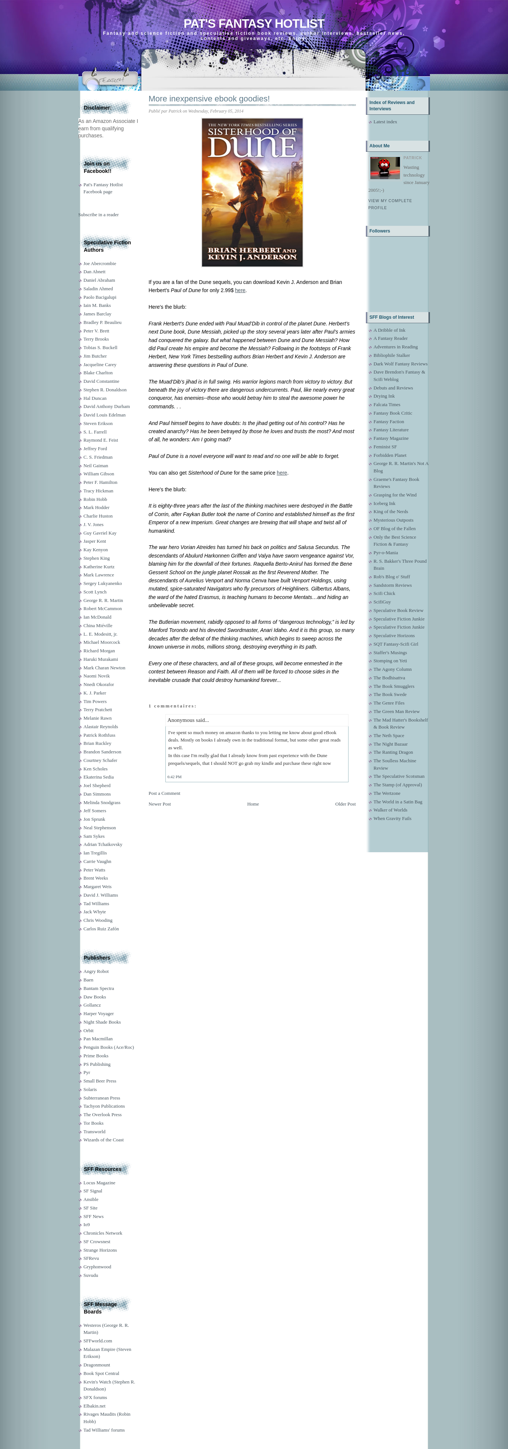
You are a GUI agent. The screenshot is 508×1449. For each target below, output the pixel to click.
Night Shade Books (102, 1022)
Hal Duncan (95, 398)
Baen (89, 980)
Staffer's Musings (390, 652)
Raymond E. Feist (101, 440)
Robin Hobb (95, 499)
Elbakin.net (95, 1406)
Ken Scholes (96, 769)
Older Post (345, 804)
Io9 (87, 1224)
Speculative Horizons (394, 635)
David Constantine (102, 381)
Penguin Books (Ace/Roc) (109, 1047)
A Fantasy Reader (391, 338)
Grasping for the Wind (395, 495)
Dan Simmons (97, 794)
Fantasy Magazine (391, 438)
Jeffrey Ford (95, 448)
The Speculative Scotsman (399, 776)
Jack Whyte (95, 911)
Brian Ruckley (97, 743)
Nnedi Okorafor (99, 684)
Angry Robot (96, 971)
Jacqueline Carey (100, 364)
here (240, 290)
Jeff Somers (95, 810)
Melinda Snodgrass (102, 802)
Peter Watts (94, 870)
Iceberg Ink (385, 503)
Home (253, 804)
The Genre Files (389, 703)
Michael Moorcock (102, 642)
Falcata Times (387, 404)
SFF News (94, 1216)
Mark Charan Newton (104, 667)
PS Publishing (97, 1064)
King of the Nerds (391, 511)
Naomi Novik (97, 676)
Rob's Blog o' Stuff (392, 576)
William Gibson (99, 473)
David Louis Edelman (105, 415)
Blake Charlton (98, 372)
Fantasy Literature (391, 429)
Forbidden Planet (390, 455)
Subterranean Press (102, 1098)
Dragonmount (97, 1365)
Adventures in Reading (396, 346)
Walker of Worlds (391, 810)
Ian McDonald (97, 617)
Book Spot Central (102, 1373)
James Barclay (97, 314)
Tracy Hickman (99, 490)
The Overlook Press (103, 1114)
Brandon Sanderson (102, 751)
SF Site (91, 1208)
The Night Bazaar (391, 744)
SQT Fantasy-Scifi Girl (396, 644)
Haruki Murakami (101, 659)
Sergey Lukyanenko (103, 583)
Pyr (87, 1072)
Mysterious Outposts (394, 520)
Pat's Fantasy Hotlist (254, 23)
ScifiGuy (382, 602)
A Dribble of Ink (390, 330)
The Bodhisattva (390, 677)
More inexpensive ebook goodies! (209, 98)
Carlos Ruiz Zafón (101, 928)
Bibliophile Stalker (392, 355)
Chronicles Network (103, 1233)
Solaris (90, 1089)
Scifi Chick (385, 593)
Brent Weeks (96, 878)
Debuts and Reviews (393, 388)
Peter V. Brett (97, 331)
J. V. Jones (94, 524)
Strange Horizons (100, 1250)
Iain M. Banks (97, 305)
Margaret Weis (98, 886)
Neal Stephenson (100, 827)
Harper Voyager (99, 1013)
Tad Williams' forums (104, 1430)
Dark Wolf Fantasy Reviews (401, 364)
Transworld (94, 1131)
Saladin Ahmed (98, 288)
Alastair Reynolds (101, 726)
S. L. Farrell (95, 432)
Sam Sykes (94, 836)
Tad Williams (96, 903)
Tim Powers (95, 701)
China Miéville (98, 625)
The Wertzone (387, 793)
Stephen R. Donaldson (105, 389)
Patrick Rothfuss (99, 735)
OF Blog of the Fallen (395, 528)
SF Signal (93, 1191)
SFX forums (95, 1397)
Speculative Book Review (399, 610)
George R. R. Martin (103, 600)
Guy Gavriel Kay (100, 533)
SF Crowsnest (97, 1241)
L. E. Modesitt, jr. (101, 634)
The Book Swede (390, 694)
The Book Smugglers (394, 686)
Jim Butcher (95, 356)
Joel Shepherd (97, 785)
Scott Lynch (95, 592)
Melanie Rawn (98, 718)
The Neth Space (389, 735)
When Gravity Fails (393, 818)
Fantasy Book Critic (393, 413)
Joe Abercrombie (100, 263)
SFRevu (91, 1258)
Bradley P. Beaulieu (103, 322)
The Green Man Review (397, 711)
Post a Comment (165, 793)
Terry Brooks (96, 339)
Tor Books (94, 1123)
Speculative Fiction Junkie (399, 619)
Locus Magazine (99, 1182)
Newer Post (160, 804)
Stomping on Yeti (390, 660)
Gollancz (92, 1005)
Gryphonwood (97, 1266)
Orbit (89, 1030)
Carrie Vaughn (97, 861)
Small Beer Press (100, 1081)
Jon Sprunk (94, 819)
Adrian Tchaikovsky (103, 844)
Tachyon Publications (104, 1106)
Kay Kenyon (96, 549)
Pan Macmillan (98, 1038)
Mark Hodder (97, 507)
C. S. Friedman (98, 457)
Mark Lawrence (99, 575)
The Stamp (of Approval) (398, 784)
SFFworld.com (98, 1340)
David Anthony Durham (107, 406)
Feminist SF (385, 446)
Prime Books (96, 1055)
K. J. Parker (95, 693)
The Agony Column (393, 669)
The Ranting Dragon (393, 752)
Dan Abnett (95, 271)
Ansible (91, 1199)
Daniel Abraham (99, 280)
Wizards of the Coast (104, 1139)
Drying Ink (384, 396)
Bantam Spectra (99, 988)
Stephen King (97, 558)
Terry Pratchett (98, 709)
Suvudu (91, 1275)
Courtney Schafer (100, 760)
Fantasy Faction (389, 421)
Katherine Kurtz (99, 566)
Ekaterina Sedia (99, 777)
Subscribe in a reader (98, 214)
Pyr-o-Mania (386, 552)
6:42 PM (175, 776)
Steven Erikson (98, 423)
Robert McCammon (103, 608)
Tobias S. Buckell (101, 347)
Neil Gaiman (96, 465)
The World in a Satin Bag (398, 801)
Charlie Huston (98, 516)
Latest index (385, 121)
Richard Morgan (99, 650)
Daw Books (95, 997)
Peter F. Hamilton (101, 482)
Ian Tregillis (95, 853)
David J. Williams (101, 895)
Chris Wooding (98, 920)
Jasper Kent (95, 541)
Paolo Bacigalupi (100, 297)
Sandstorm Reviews (393, 585)
